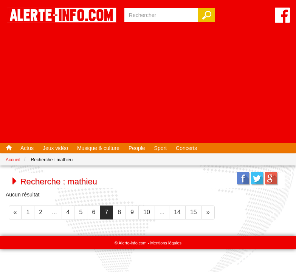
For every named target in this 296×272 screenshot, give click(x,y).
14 (177, 212)
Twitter (257, 178)
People (137, 148)
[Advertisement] (148, 84)
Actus (27, 148)
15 (193, 212)
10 (146, 212)
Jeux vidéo (55, 148)
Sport (160, 148)
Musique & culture (98, 148)
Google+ (271, 178)
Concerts (186, 148)
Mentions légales (165, 243)
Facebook (243, 178)
